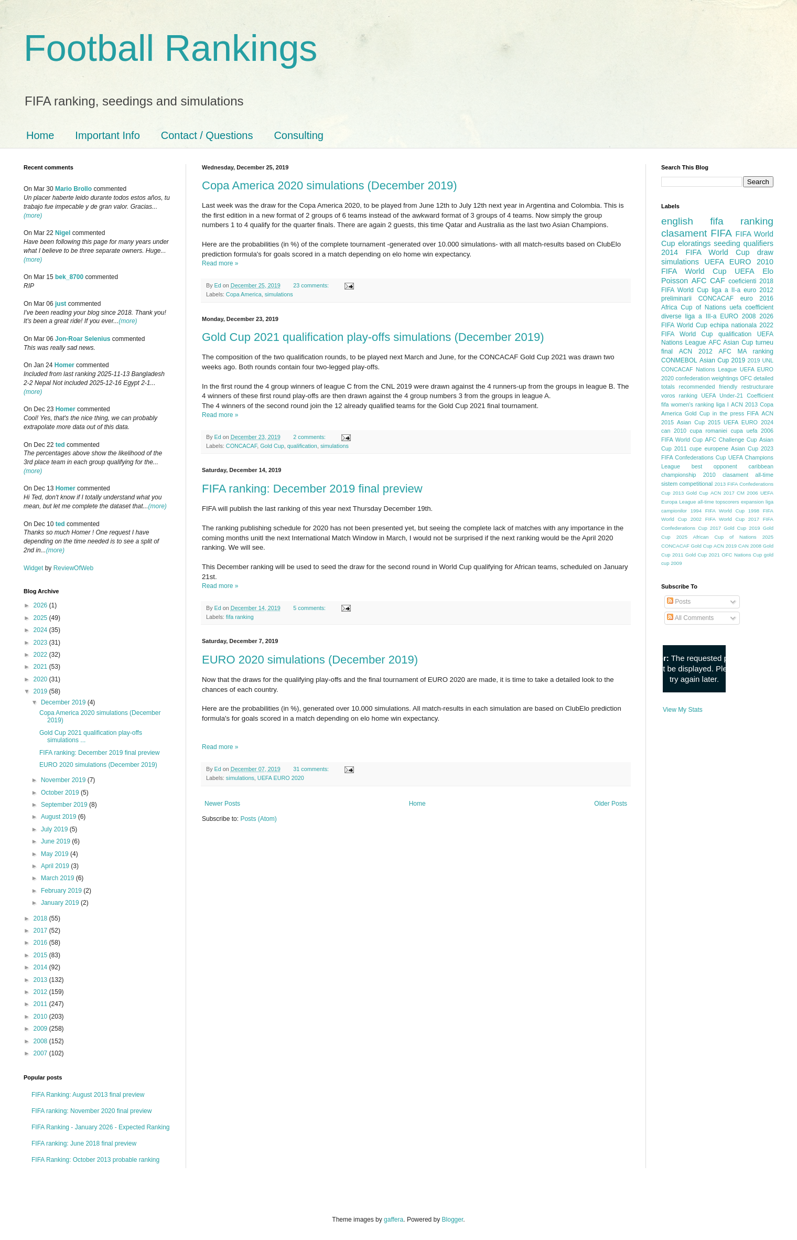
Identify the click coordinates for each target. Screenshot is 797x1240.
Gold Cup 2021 (702, 555)
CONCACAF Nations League (699, 369)
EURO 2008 (738, 316)
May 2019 (55, 854)
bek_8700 (69, 277)
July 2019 (55, 829)
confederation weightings (706, 378)
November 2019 (64, 780)
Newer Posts (222, 803)
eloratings (694, 243)
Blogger (453, 1219)
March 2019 (58, 878)
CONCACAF (241, 446)
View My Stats (683, 709)
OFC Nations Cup (741, 555)
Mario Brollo (73, 189)
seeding (727, 243)
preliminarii (676, 298)
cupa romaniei (708, 430)
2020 (41, 679)
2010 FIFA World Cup (717, 266)
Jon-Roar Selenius (82, 339)
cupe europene (709, 448)
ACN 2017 (722, 493)
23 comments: (311, 285)
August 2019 (59, 816)
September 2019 (65, 804)
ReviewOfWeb (73, 568)
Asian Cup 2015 (698, 422)
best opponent (714, 466)
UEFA (745, 271)
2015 (41, 955)
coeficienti (742, 281)
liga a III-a (701, 316)
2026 (41, 605)
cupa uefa (743, 430)
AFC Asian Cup (730, 342)
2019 (41, 691)
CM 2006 (747, 493)
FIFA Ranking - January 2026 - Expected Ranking (100, 1127)
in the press (728, 413)
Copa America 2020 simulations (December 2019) (329, 185)
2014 (41, 967)
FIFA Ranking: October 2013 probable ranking (95, 1159)
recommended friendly (708, 386)
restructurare (757, 386)
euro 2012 (758, 290)
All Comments (690, 618)
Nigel (62, 233)
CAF (717, 280)
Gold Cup (272, 446)
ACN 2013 (744, 404)
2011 (41, 1004)
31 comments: (311, 769)
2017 (41, 930)
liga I (722, 404)
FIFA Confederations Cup (693, 457)
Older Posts (610, 803)
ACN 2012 (696, 351)
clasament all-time (748, 475)
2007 (41, 1053)
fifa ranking (240, 617)
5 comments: (310, 608)
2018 (41, 918)
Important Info (107, 135)
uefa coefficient (751, 307)
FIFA (753, 413)
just (60, 303)
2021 (41, 666)
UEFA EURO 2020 (280, 778)
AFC (699, 280)
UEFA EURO (728, 262)
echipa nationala (733, 325)
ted (60, 444)
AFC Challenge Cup (731, 439)
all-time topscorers (718, 502)
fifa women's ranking (687, 404)
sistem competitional (687, 483)
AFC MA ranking (746, 351)
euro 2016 (756, 298)
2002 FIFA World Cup (718, 519)
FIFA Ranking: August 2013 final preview (87, 1094)
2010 (41, 1016)
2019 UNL (760, 360)
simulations (279, 294)
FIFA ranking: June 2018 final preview (83, 1143)
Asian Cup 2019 (722, 360)
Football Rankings (170, 48)
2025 (41, 618)
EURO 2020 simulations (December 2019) (310, 659)
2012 (41, 992)
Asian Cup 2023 (752, 448)
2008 (41, 1041)
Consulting (299, 135)
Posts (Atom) (258, 818)
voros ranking (679, 395)
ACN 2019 (725, 546)
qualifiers (758, 243)
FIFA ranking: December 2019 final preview (312, 488)
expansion (752, 502)
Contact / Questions (207, 135)
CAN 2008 (749, 546)
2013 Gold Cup (690, 493)
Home (40, 135)
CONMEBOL (679, 360)
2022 (41, 654)
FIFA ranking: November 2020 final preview (91, 1111)
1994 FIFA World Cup (718, 511)
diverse (671, 316)
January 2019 (61, 902)
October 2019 (61, 792)
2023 (41, 642)
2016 (41, 942)
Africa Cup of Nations (693, 307)
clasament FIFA (696, 233)
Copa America (244, 294)
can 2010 (673, 430)
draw (765, 252)
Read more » (220, 263)
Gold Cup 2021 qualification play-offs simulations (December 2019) (373, 337)
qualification (302, 446)
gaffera (393, 1219)
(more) (33, 215)
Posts (679, 601)
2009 (41, 1028)
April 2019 (56, 866)
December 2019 (64, 702)
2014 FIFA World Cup (705, 252)
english (677, 221)
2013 (41, 980)
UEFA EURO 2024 (748, 422)
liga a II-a (726, 290)
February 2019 (62, 890)
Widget (34, 568)
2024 (41, 630)
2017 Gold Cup (728, 528)
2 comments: (310, 437)
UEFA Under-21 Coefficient (737, 395)
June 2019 (56, 841)
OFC (746, 378)
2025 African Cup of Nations (716, 537)
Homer (64, 365)
